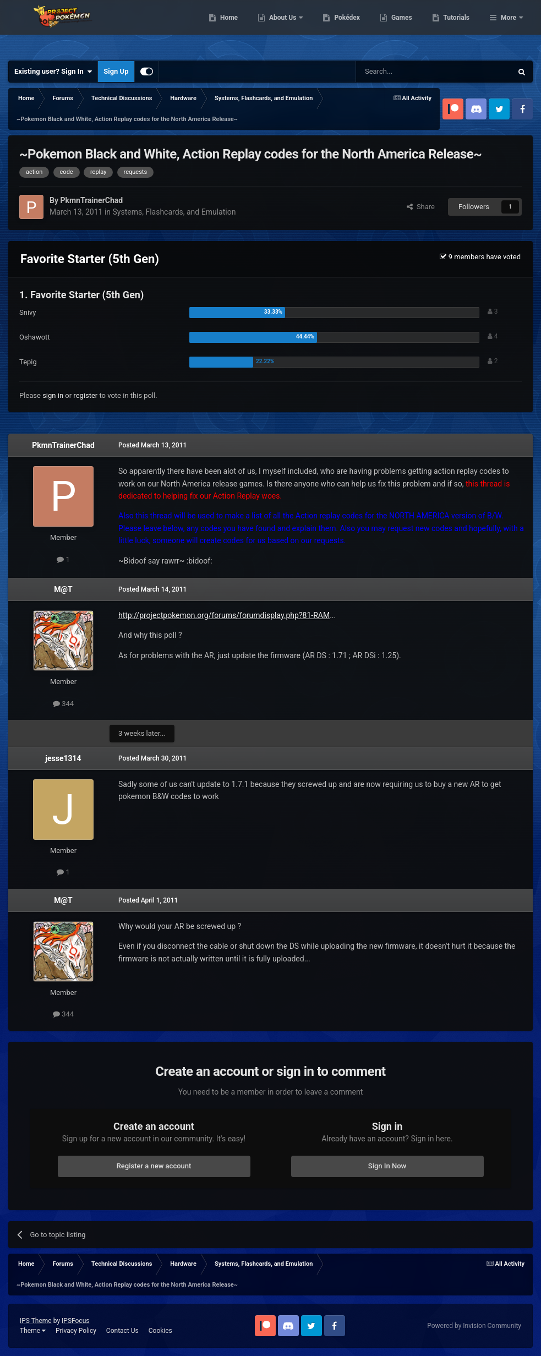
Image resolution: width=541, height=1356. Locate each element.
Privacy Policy (76, 1331)
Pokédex (404, 27)
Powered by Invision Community (474, 1326)
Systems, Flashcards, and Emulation (174, 211)
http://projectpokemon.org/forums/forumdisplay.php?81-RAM (224, 615)
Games (458, 27)
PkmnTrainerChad (63, 445)
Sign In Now (387, 1166)
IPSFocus (75, 1321)
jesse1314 (63, 758)
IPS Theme (36, 1321)
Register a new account (154, 1166)
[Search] (408, 71)
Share (421, 207)
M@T (63, 589)
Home (285, 27)
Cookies (160, 1331)
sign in (52, 395)
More (508, 27)
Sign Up (115, 71)
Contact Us (122, 1331)
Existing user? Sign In (53, 71)
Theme (33, 1331)
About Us (340, 27)
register (85, 395)
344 (63, 703)
